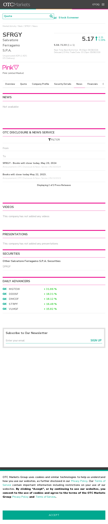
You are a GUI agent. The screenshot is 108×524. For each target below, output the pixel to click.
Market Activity (9, 26)
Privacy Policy (79, 481)
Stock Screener (66, 17)
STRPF (13, 304)
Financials (92, 84)
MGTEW (14, 289)
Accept (54, 515)
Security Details (62, 84)
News (79, 84)
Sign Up (96, 341)
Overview (10, 84)
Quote (23, 84)
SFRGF (7, 266)
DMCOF (14, 299)
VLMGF (13, 309)
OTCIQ (95, 4)
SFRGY (27, 26)
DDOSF (13, 294)
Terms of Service (45, 497)
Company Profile (40, 84)
